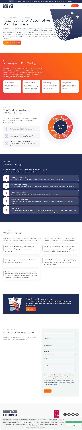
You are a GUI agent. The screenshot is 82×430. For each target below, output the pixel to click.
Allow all (73, 422)
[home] (8, 5)
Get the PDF (31, 309)
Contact (75, 5)
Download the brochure (12, 42)
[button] (32, 5)
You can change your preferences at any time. (33, 427)
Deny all (73, 425)
